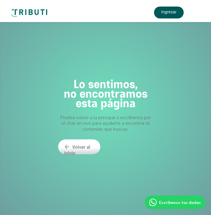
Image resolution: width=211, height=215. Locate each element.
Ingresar (168, 12)
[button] (195, 12)
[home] (30, 11)
